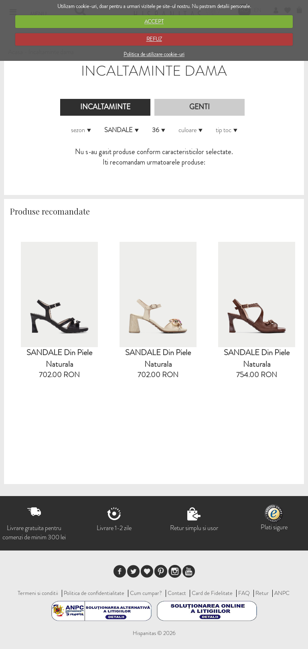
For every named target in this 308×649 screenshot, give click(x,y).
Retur (262, 593)
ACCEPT (154, 21)
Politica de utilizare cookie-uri (154, 54)
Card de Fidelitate (212, 593)
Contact (177, 593)
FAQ (244, 593)
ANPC (282, 593)
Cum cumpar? (146, 593)
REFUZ (154, 39)
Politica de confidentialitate (94, 593)
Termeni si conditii (38, 593)
